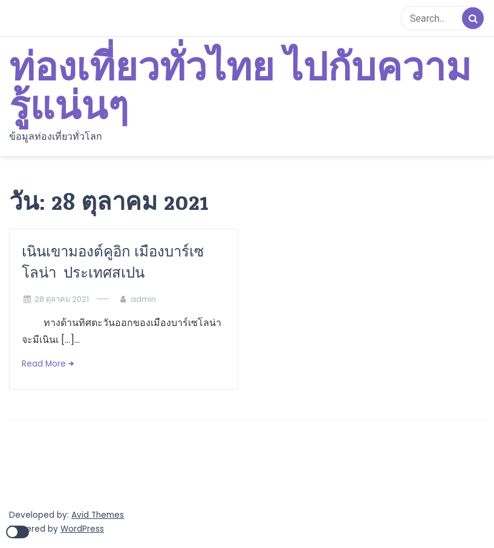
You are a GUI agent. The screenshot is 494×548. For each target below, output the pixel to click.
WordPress (82, 529)
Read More (44, 364)
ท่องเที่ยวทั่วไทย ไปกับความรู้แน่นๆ (240, 87)
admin (143, 299)
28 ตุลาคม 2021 (61, 299)
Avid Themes (97, 515)
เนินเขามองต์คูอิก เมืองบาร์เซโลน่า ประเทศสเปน (113, 262)
